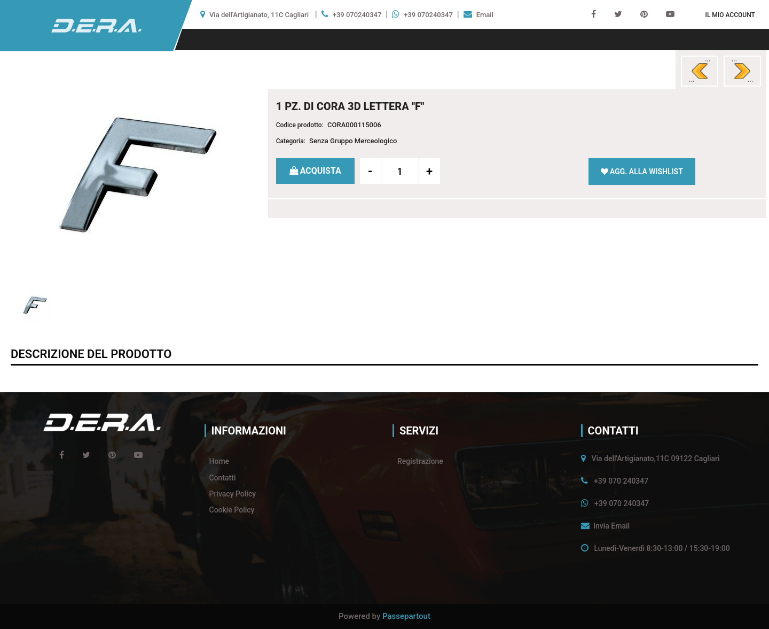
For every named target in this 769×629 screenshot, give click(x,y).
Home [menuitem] (219, 461)
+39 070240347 (357, 15)
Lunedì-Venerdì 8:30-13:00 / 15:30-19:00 (661, 548)
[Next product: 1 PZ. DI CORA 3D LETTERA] (742, 71)
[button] (130, 178)
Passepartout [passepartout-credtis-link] (406, 616)
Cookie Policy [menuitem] (232, 510)
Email (484, 15)
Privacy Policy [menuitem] (232, 494)
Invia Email (611, 526)
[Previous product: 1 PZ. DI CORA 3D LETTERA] (699, 71)
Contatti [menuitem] (222, 477)
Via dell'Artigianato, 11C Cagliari (259, 15)
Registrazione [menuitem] (420, 461)
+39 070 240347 (621, 481)
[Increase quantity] (429, 171)
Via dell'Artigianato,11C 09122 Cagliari (655, 458)
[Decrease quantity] (370, 171)
